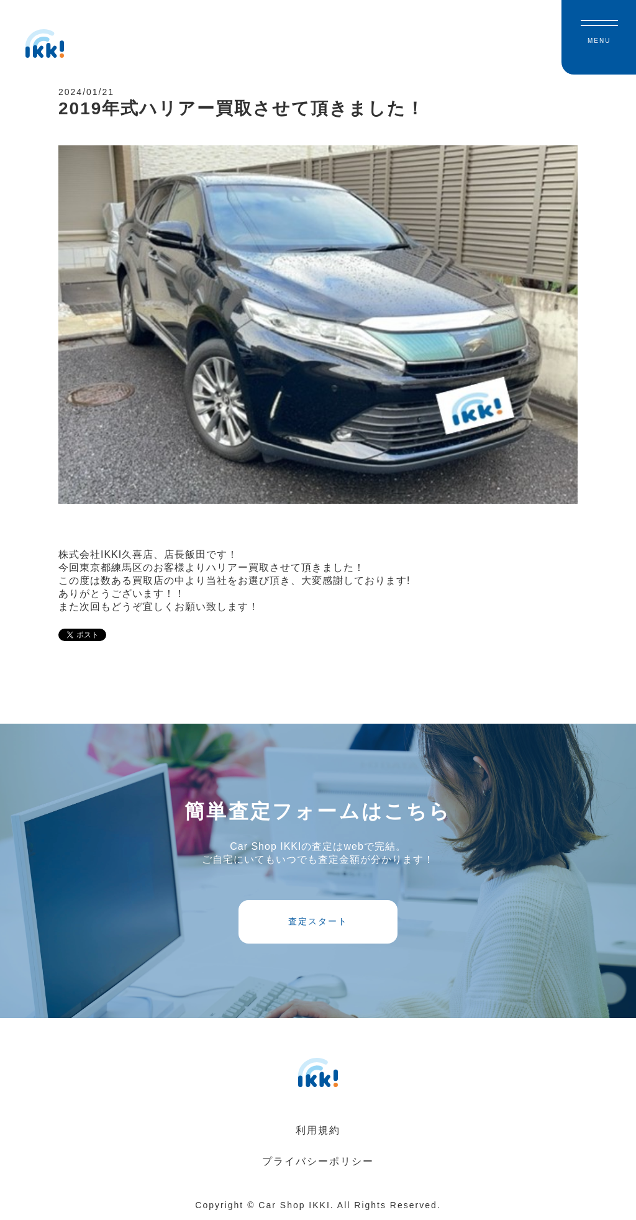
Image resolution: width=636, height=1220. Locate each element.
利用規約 (318, 1130)
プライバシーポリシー (318, 1161)
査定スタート (318, 921)
